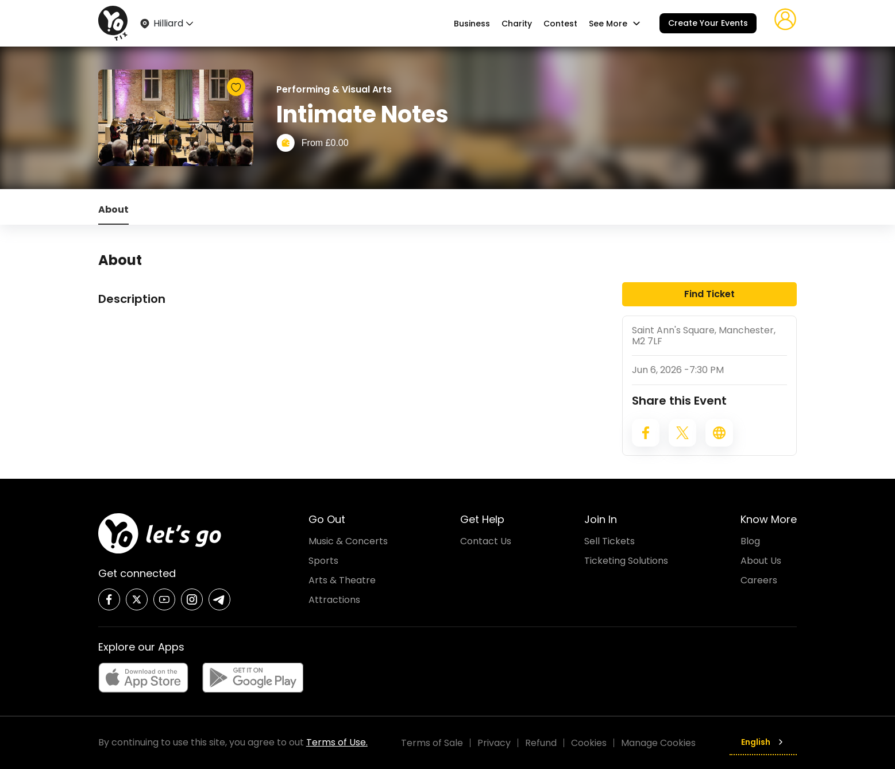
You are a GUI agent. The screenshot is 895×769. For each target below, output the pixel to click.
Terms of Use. (337, 742)
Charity (516, 23)
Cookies (589, 742)
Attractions (334, 599)
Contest (560, 23)
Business (472, 23)
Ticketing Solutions (626, 560)
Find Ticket (709, 294)
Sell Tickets (609, 541)
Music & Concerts (348, 541)
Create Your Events (708, 23)
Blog (750, 541)
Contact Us (485, 541)
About (113, 209)
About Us (760, 560)
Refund (541, 742)
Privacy (494, 742)
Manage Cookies (658, 742)
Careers (758, 580)
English (763, 742)
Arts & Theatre (342, 580)
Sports (323, 560)
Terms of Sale (432, 742)
